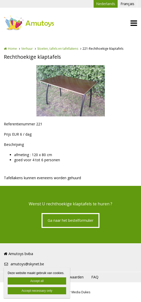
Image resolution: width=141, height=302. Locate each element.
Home (12, 48)
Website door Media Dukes (70, 292)
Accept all (37, 281)
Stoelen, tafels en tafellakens (57, 48)
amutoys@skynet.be (24, 263)
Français (127, 3)
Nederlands (105, 3)
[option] (70, 90)
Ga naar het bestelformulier (70, 220)
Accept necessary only (37, 291)
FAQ (94, 277)
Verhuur (27, 48)
